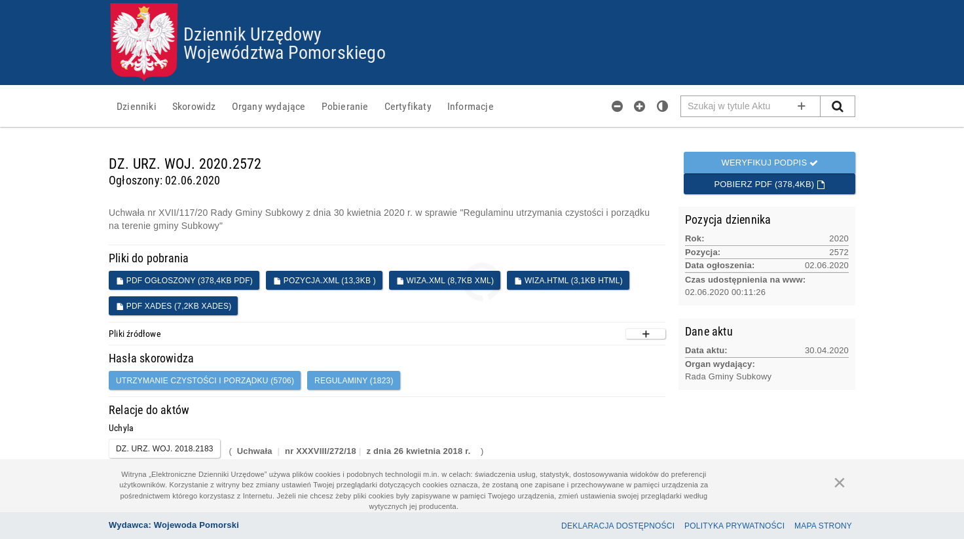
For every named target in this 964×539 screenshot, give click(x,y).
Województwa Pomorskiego (284, 51)
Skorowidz (194, 106)
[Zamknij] (839, 482)
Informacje (470, 106)
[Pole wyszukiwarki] (750, 106)
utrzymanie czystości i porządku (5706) (205, 380)
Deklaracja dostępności (618, 525)
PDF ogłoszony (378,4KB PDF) (184, 280)
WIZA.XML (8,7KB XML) (445, 280)
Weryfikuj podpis (769, 162)
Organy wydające (269, 106)
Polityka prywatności (734, 525)
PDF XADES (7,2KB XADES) (173, 306)
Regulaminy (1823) (354, 380)
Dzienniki (137, 106)
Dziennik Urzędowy (252, 33)
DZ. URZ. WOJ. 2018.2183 (164, 448)
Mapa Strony (823, 525)
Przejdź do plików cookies (482, 3)
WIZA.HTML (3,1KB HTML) (568, 280)
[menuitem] (136, 106)
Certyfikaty (408, 106)
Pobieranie (345, 106)
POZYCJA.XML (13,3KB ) (324, 280)
